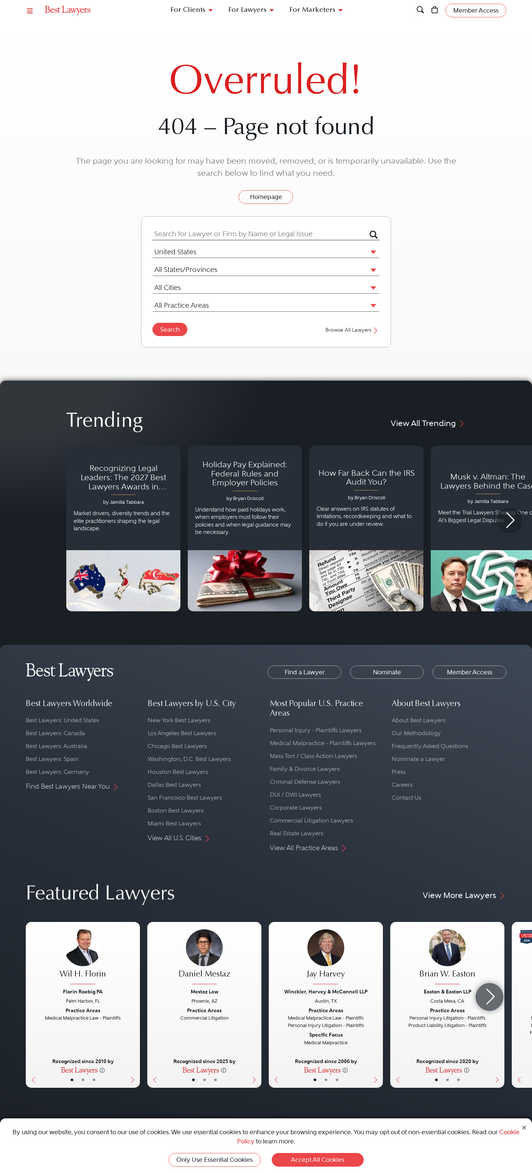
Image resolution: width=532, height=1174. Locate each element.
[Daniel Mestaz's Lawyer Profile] (204, 957)
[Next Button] (134, 1005)
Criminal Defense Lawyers (305, 781)
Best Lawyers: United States (62, 720)
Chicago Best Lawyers (177, 746)
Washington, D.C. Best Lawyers (189, 758)
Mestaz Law (204, 991)
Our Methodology (416, 733)
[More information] (102, 1070)
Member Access (469, 672)
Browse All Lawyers (352, 330)
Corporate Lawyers (296, 807)
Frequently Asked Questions (430, 746)
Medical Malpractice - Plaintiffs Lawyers (323, 743)
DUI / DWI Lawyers (295, 794)
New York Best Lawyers (179, 720)
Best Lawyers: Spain (52, 758)
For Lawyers (247, 10)
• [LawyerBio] (83, 1079)
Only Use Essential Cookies (214, 1159)
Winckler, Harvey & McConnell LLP (325, 991)
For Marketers (312, 10)
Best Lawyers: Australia (56, 746)
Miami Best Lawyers (174, 823)
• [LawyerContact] (94, 1079)
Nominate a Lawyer (418, 758)
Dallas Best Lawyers (174, 784)
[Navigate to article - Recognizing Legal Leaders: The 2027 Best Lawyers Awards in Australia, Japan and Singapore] (123, 528)
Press (399, 771)
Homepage (266, 196)
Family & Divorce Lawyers (305, 768)
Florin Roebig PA (83, 991)
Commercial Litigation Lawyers (311, 820)
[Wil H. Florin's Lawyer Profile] (83, 957)
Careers (402, 784)
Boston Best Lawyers (176, 810)
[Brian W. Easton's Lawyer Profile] (447, 957)
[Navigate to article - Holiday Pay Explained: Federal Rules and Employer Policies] (245, 528)
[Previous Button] (31, 1005)
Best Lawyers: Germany (57, 771)
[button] (372, 252)
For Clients (187, 10)
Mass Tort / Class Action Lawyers (313, 755)
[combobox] (261, 234)
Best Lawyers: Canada (55, 733)
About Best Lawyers (418, 720)
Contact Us (406, 797)
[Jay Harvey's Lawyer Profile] (326, 957)
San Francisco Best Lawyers (185, 797)
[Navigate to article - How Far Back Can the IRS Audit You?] (366, 528)
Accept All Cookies (317, 1159)
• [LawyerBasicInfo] (72, 1079)
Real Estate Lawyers (296, 833)
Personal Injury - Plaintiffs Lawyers (316, 730)
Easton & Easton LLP (447, 991)
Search (170, 329)
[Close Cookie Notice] (524, 1127)
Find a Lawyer (305, 672)
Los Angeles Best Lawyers (182, 733)
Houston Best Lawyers (178, 771)
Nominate (387, 672)
